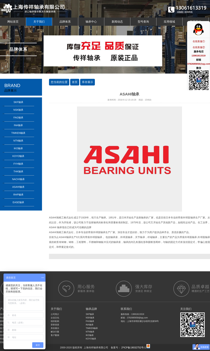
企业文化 (55, 317)
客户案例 (55, 335)
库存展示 (87, 82)
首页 (75, 82)
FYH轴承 (18, 163)
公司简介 (55, 314)
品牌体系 (65, 21)
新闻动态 (117, 21)
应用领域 (169, 21)
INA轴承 (18, 125)
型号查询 (143, 21)
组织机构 (55, 321)
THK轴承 (18, 171)
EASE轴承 (18, 202)
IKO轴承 (18, 148)
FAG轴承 (18, 117)
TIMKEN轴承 (18, 133)
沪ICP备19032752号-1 (133, 347)
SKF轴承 (18, 102)
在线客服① (199, 41)
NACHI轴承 (18, 179)
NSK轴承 (18, 109)
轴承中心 (91, 21)
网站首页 (13, 21)
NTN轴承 (18, 140)
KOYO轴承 (18, 156)
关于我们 (39, 21)
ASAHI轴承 (18, 186)
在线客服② (199, 47)
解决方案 (55, 332)
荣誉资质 (55, 325)
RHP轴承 (18, 194)
